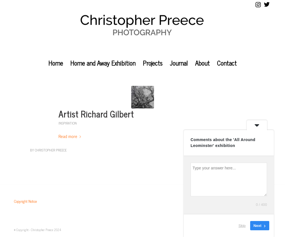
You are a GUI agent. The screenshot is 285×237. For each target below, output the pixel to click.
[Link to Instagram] (258, 4)
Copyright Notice (25, 201)
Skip (242, 226)
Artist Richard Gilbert (96, 114)
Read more (70, 136)
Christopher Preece (51, 150)
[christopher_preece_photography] (142, 32)
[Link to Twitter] (267, 4)
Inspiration (67, 123)
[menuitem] (56, 63)
